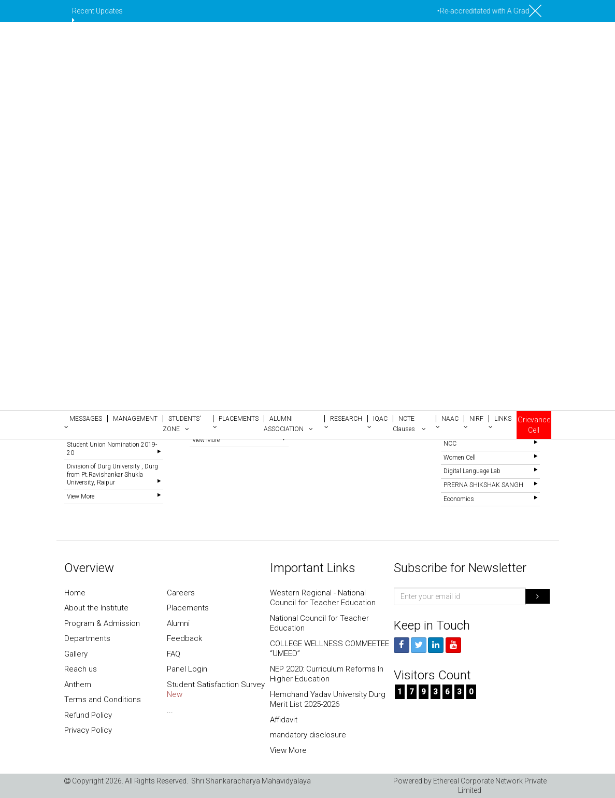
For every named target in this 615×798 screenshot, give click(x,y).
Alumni (178, 623)
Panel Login (187, 669)
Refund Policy (88, 715)
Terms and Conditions (102, 699)
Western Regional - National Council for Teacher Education (323, 598)
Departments (87, 638)
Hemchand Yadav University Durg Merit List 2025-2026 (327, 699)
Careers (181, 592)
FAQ (173, 654)
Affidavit (283, 719)
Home (74, 592)
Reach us (80, 669)
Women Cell (460, 457)
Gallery (76, 654)
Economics (459, 499)
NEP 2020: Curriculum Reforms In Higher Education (326, 674)
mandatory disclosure (308, 734)
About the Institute (96, 607)
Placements (188, 607)
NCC (450, 443)
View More (80, 496)
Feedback (184, 638)
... (170, 710)
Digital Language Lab (472, 471)
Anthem (77, 684)
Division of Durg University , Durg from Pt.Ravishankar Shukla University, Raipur (112, 474)
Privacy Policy (88, 730)
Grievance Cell (534, 425)
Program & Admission (102, 623)
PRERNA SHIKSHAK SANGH (483, 485)
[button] (85, 422)
